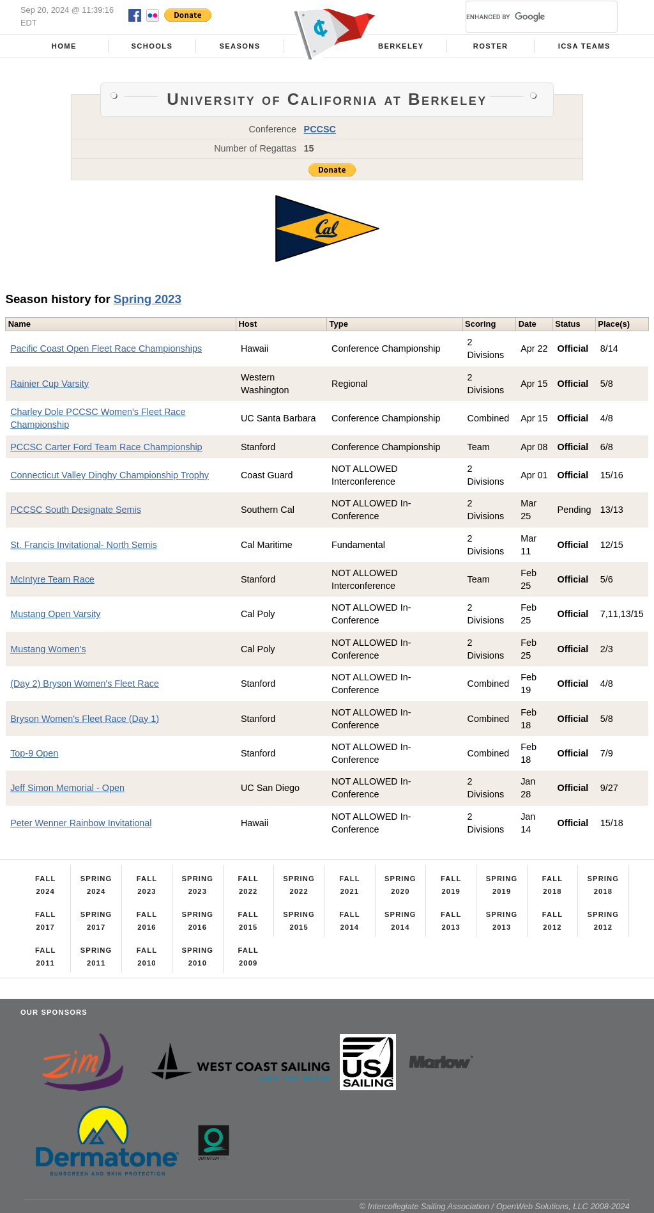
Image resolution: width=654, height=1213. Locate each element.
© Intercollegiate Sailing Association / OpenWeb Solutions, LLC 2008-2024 (495, 1206)
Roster (490, 46)
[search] (526, 16)
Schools (152, 46)
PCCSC (320, 129)
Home (64, 46)
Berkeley (401, 46)
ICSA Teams (584, 46)
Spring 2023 (147, 299)
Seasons (239, 46)
